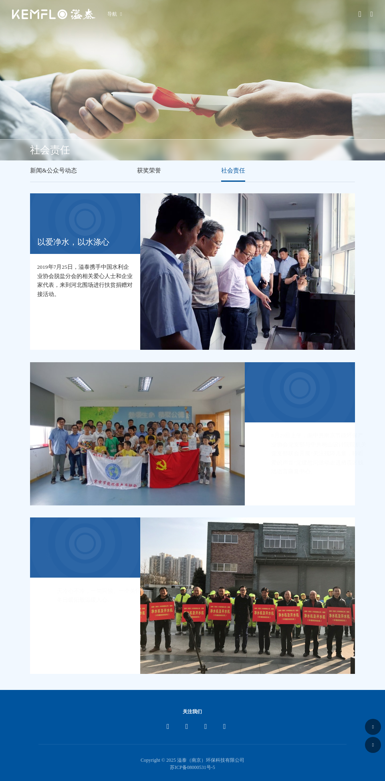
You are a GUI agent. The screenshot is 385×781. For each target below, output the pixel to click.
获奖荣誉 (149, 170)
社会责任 (233, 170)
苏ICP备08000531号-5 (192, 767)
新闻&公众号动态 (53, 170)
